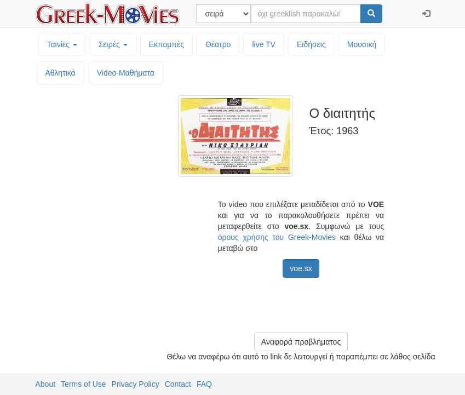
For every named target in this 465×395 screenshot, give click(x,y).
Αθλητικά (60, 72)
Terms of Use (83, 384)
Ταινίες (62, 44)
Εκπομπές (166, 44)
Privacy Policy (135, 384)
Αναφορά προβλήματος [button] (301, 341)
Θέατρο (218, 44)
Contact (178, 384)
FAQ (204, 384)
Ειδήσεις (311, 44)
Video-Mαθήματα (125, 72)
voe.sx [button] (301, 268)
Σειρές (113, 44)
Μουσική (362, 44)
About (46, 384)
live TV (263, 44)
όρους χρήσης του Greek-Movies (277, 237)
